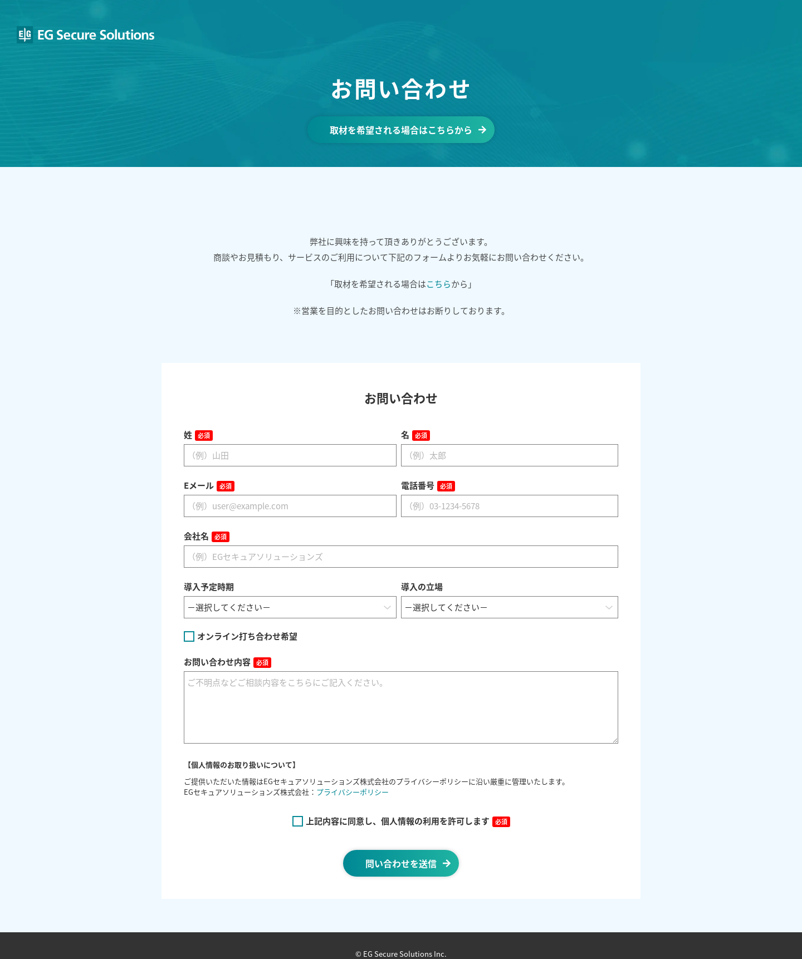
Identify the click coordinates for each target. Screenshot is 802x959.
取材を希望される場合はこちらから (401, 129)
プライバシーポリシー (352, 791)
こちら (438, 284)
